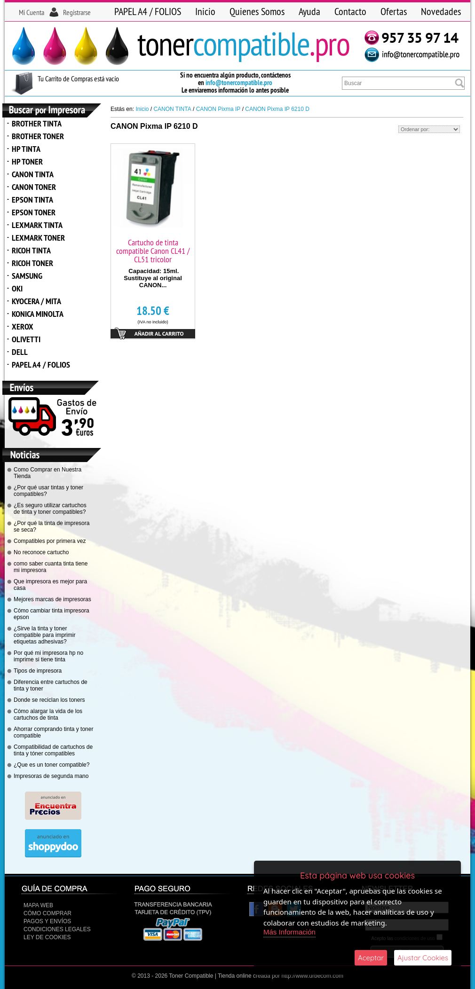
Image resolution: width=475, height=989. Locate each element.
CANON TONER (34, 186)
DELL (20, 351)
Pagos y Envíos (47, 921)
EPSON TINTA (32, 199)
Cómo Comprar (47, 913)
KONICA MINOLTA (37, 313)
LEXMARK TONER (38, 237)
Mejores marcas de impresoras (52, 599)
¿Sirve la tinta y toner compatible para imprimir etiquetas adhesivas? (44, 635)
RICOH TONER (32, 263)
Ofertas (393, 11)
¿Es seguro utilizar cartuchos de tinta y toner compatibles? (50, 508)
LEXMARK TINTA (37, 225)
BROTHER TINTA (37, 123)
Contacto (350, 11)
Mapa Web (38, 905)
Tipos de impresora (38, 670)
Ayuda (309, 11)
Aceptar (371, 957)
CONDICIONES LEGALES (57, 929)
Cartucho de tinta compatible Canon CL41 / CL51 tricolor (153, 251)
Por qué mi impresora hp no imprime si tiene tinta (48, 656)
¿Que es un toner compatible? (51, 764)
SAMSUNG (27, 275)
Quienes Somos (257, 11)
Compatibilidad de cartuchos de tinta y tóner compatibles (53, 750)
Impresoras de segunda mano (51, 776)
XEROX (22, 326)
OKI (17, 288)
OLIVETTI (26, 339)
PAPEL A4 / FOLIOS (147, 11)
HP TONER (27, 161)
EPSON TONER (33, 212)
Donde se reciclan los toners (49, 700)
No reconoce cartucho (41, 552)
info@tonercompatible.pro (239, 82)
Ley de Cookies (47, 937)
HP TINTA (26, 148)
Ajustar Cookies (422, 957)
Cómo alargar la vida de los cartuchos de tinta (48, 714)
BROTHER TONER (38, 136)
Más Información (289, 932)
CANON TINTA (33, 174)
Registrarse (77, 12)
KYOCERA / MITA (36, 301)
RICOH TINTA (31, 250)
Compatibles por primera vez (50, 541)
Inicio (205, 11)
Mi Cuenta (31, 12)
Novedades (441, 11)
